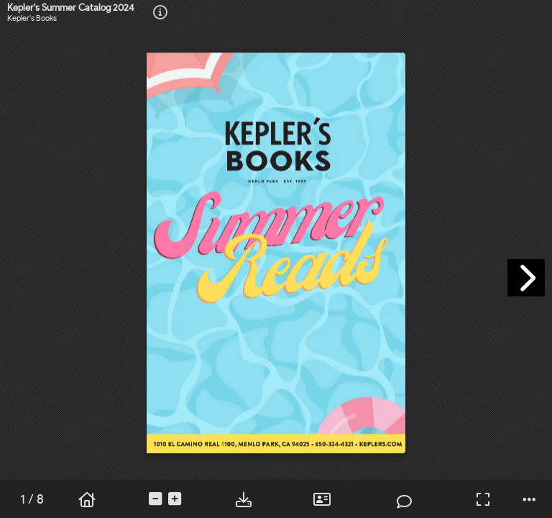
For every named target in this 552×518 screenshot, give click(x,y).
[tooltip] (160, 13)
